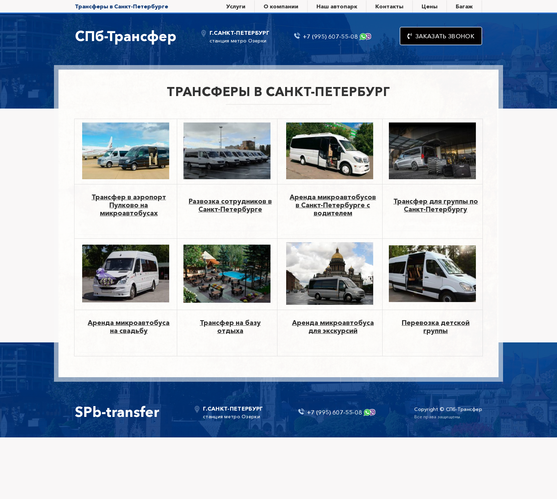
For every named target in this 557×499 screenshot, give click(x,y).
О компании (281, 6)
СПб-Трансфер (125, 36)
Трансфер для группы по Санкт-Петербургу (435, 205)
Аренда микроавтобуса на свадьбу (129, 327)
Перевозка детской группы (436, 327)
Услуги (235, 6)
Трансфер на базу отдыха (230, 327)
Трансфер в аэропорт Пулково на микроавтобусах (129, 205)
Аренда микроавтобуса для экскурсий (333, 327)
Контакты (389, 6)
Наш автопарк (336, 6)
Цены (430, 6)
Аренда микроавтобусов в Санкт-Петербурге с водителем (333, 205)
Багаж (464, 6)
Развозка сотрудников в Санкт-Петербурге (230, 205)
